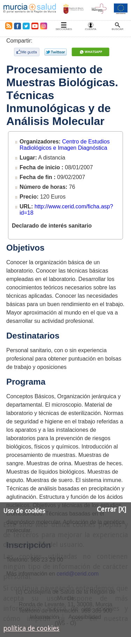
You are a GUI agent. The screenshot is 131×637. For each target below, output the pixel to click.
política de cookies (31, 628)
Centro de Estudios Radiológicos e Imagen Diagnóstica (65, 145)
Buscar (117, 29)
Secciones (64, 29)
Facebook (17, 25)
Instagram (43, 25)
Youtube (34, 25)
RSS (7, 25)
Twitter (26, 25)
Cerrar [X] (111, 509)
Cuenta (90, 29)
